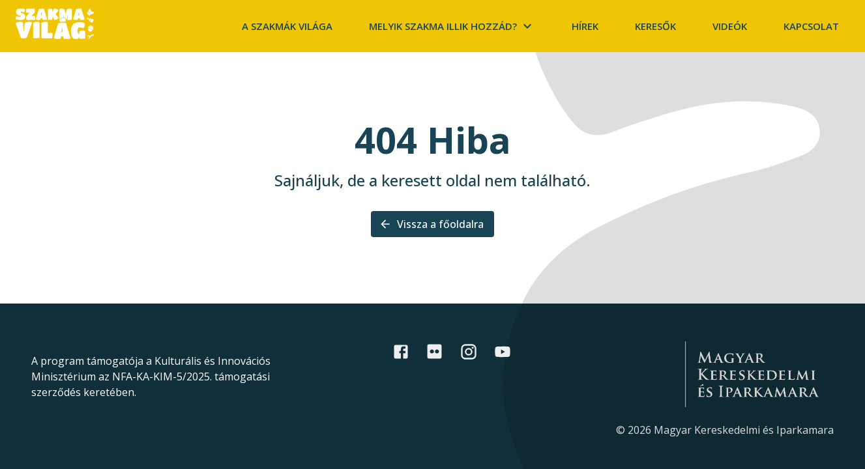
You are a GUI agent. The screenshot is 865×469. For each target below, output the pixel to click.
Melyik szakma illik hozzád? (452, 26)
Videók (729, 26)
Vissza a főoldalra (432, 224)
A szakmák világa (287, 26)
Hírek (585, 26)
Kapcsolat (811, 26)
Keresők (655, 26)
